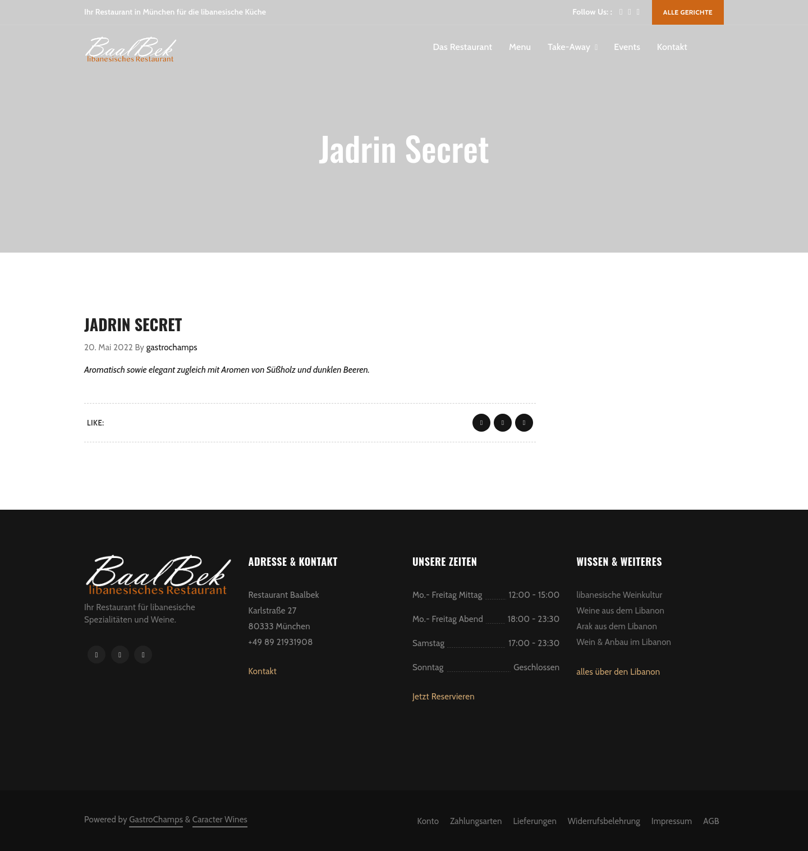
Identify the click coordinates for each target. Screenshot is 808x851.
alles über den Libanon (618, 672)
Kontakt (672, 47)
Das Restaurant (462, 47)
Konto (428, 821)
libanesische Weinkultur (620, 595)
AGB (711, 821)
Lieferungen (535, 821)
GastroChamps (156, 820)
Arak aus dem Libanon (617, 626)
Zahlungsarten (476, 821)
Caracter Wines (219, 820)
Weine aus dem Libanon (621, 611)
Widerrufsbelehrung (604, 821)
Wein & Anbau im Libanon (624, 642)
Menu (520, 47)
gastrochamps (172, 347)
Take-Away (569, 47)
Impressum (671, 821)
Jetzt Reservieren (443, 697)
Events (627, 47)
